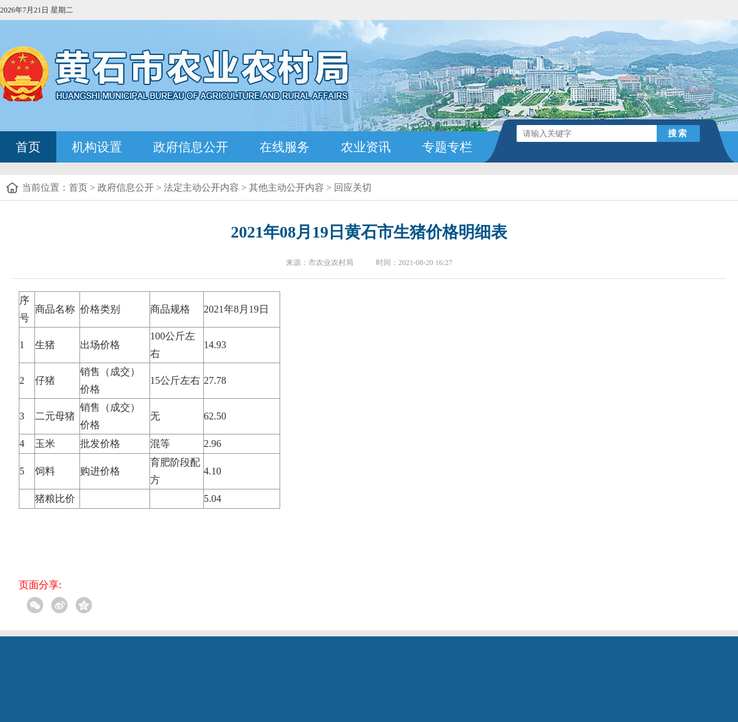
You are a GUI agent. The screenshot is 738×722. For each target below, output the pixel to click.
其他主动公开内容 (286, 188)
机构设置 (97, 147)
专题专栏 (447, 147)
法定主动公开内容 (201, 188)
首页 (28, 147)
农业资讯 (366, 147)
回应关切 (353, 188)
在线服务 (285, 147)
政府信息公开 (190, 147)
